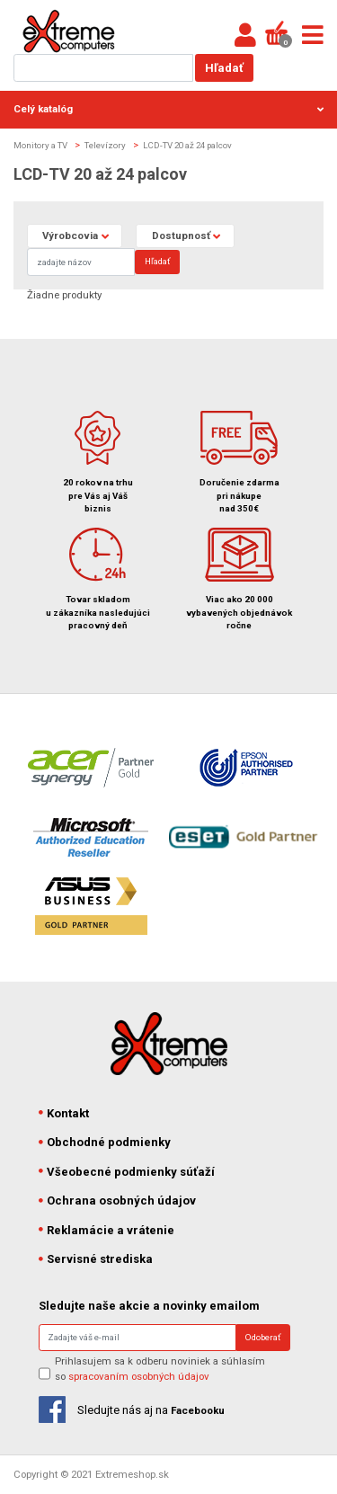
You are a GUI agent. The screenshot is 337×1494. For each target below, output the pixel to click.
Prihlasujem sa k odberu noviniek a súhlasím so (160, 1369)
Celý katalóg (168, 108)
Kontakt (64, 1113)
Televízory (105, 145)
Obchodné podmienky (105, 1142)
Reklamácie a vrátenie (107, 1230)
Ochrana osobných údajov (118, 1200)
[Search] (81, 262)
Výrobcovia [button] (70, 235)
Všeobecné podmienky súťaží (127, 1171)
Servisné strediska (96, 1259)
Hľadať (224, 68)
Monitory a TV (40, 145)
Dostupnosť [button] (181, 235)
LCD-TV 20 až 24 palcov (187, 145)
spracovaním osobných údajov (138, 1376)
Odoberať (262, 1337)
